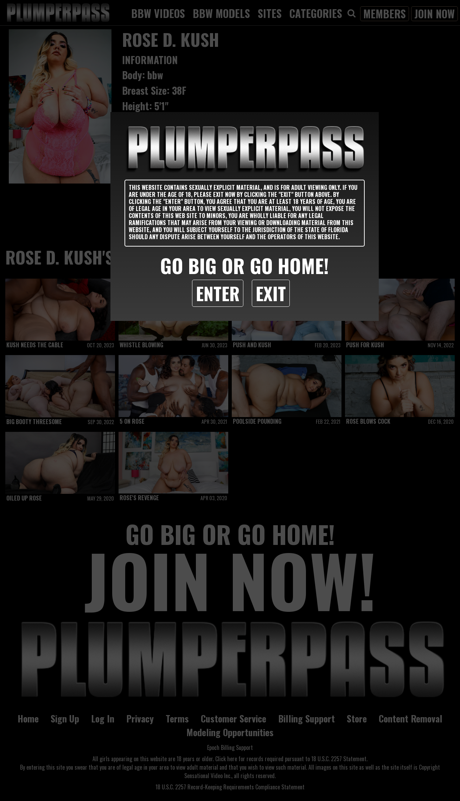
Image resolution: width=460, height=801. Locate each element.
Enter (217, 293)
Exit (271, 293)
